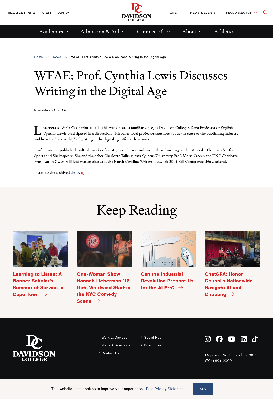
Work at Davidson (115, 337)
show (75, 172)
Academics (51, 31)
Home (38, 57)
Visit (46, 13)
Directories (152, 345)
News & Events (203, 12)
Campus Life (151, 31)
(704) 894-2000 (218, 360)
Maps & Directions (116, 345)
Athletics (224, 31)
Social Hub (153, 337)
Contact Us (110, 353)
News (57, 57)
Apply (63, 13)
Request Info (21, 13)
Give (173, 12)
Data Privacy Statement (165, 388)
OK (203, 389)
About (189, 31)
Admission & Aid (99, 31)
